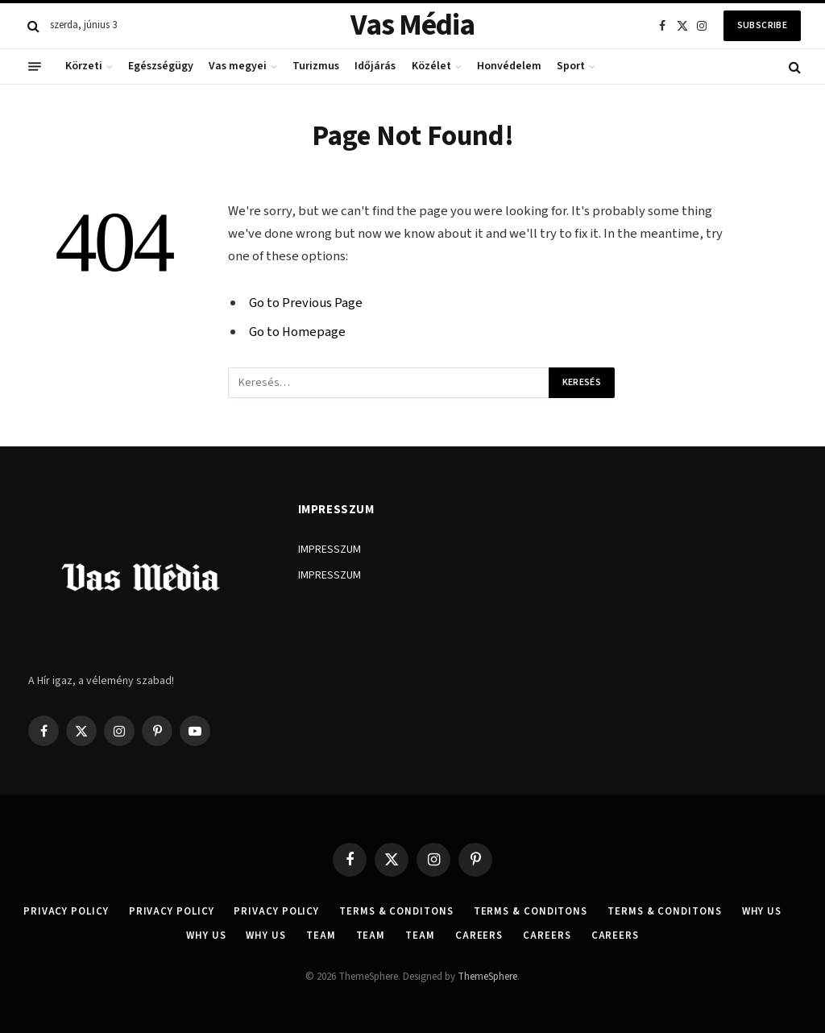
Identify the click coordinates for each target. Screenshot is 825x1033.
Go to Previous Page (306, 303)
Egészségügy (160, 66)
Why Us (761, 911)
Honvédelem (509, 66)
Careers (479, 935)
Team (321, 935)
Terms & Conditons (396, 911)
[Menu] (34, 66)
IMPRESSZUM (329, 549)
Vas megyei (238, 66)
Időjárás (375, 66)
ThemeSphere (487, 976)
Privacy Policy (66, 911)
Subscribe (762, 25)
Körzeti (83, 66)
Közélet (431, 66)
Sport (571, 66)
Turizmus (315, 66)
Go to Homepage (297, 332)
